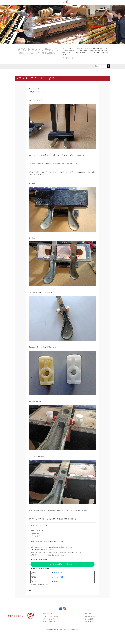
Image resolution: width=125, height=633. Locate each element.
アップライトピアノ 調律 (50, 616)
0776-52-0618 (58, 581)
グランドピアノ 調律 (49, 619)
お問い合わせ (89, 621)
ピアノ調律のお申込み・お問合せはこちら (62, 564)
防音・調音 (88, 614)
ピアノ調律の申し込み (49, 621)
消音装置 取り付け (90, 616)
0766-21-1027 (58, 573)
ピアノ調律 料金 (48, 614)
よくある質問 (89, 619)
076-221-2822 (58, 577)
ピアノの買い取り (36, 536)
